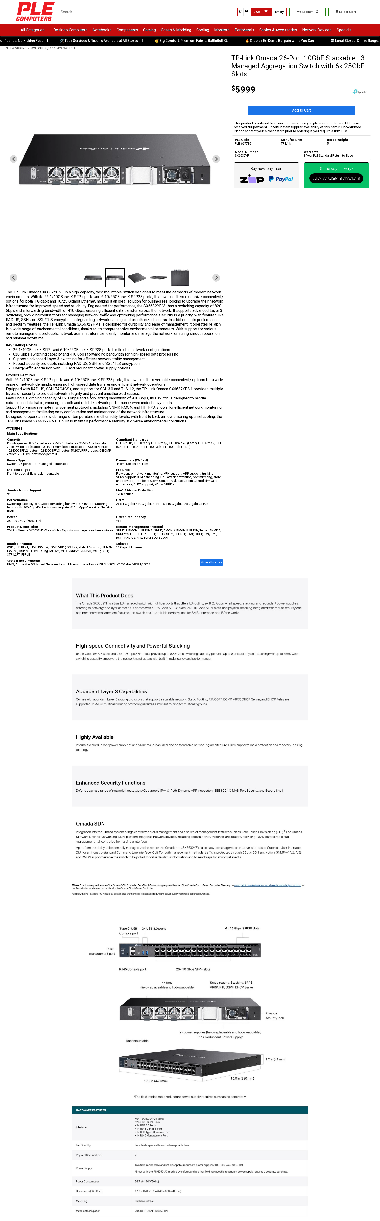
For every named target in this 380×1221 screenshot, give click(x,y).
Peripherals (244, 30)
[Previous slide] (13, 159)
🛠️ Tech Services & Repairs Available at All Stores (102, 41)
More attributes (211, 562)
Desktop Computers (70, 30)
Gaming (149, 30)
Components (127, 30)
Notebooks (102, 30)
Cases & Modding (176, 30)
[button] (93, 277)
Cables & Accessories (278, 30)
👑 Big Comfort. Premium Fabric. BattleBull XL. (195, 41)
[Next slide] (216, 159)
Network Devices (317, 30)
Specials (344, 30)
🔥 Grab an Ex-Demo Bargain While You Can (283, 41)
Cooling (202, 30)
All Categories (33, 30)
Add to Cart (301, 110)
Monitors (222, 30)
